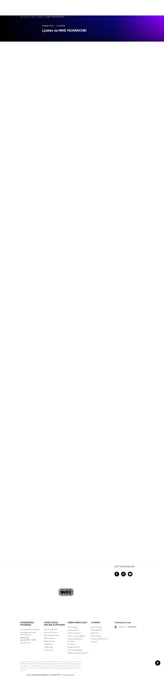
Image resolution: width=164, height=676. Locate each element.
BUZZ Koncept (96, 627)
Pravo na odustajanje (75, 650)
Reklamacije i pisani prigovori (77, 653)
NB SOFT (56, 675)
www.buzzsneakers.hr (39, 675)
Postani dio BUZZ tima (99, 639)
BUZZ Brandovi (96, 630)
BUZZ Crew (95, 633)
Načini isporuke (49, 641)
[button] (157, 663)
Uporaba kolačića (73, 647)
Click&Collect (48, 647)
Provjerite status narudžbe (30, 629)
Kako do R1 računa (50, 632)
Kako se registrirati (50, 629)
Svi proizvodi (48, 650)
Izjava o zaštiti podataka (76, 636)
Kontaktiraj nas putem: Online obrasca (28, 633)
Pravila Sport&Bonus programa (74, 640)
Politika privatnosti (74, 633)
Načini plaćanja (49, 638)
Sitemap (94, 642)
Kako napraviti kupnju (51, 635)
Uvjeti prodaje (72, 627)
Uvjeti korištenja (73, 630)
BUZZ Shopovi (96, 636)
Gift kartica (71, 644)
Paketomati (48, 644)
